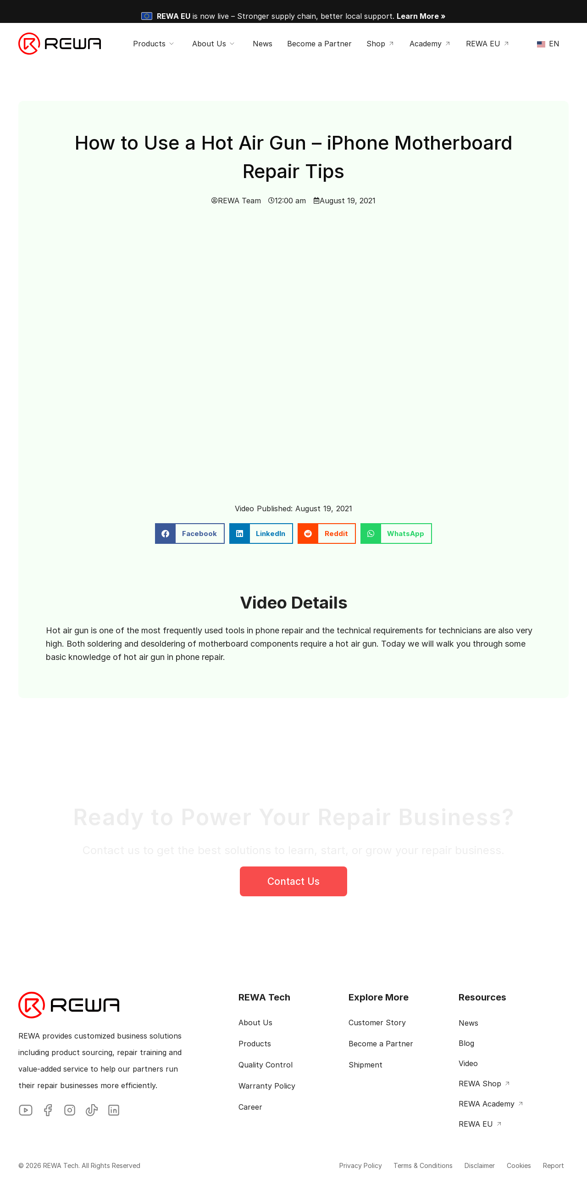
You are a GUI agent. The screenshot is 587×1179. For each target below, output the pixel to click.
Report (548, 1165)
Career (250, 1107)
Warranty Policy (266, 1085)
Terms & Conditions (399, 1165)
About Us (255, 1022)
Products (254, 1043)
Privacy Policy (330, 1165)
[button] (190, 533)
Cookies (508, 1165)
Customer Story (377, 1022)
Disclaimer (462, 1165)
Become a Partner (381, 1043)
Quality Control (265, 1064)
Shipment (365, 1064)
